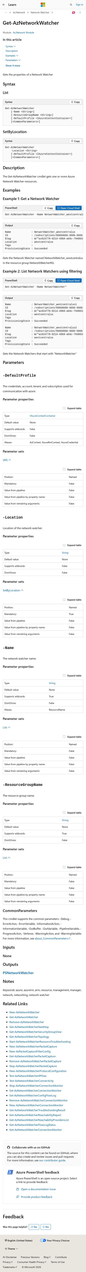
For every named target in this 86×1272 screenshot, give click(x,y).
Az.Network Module (23, 32)
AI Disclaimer (10, 1257)
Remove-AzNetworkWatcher (26, 1022)
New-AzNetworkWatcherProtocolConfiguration (38, 1071)
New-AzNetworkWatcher (24, 1012)
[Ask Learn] (73, 12)
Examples (12, 55)
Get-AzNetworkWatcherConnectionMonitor (35, 1129)
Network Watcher (40, 12)
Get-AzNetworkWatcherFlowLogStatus (32, 1125)
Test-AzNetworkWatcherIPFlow (27, 1076)
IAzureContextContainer (42, 415)
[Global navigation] (3, 5)
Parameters (13, 60)
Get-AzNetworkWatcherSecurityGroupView (35, 1032)
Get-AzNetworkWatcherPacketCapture (32, 1056)
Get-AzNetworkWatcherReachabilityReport (35, 1115)
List (6, 727)
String (65, 552)
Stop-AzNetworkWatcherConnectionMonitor (36, 1085)
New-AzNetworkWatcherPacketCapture (33, 1046)
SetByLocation (13, 590)
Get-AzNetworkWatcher (23, 1017)
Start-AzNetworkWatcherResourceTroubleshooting (40, 1041)
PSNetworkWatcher (18, 972)
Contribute (61, 1257)
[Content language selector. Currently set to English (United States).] (19, 1240)
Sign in (79, 4)
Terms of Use (58, 1262)
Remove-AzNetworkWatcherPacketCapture (35, 1061)
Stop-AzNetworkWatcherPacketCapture (33, 1066)
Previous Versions (30, 1257)
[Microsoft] (43, 4)
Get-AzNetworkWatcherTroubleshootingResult (37, 1110)
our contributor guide (52, 1160)
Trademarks (9, 1267)
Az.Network (19, 12)
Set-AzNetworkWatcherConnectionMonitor (35, 1090)
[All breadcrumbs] (6, 12)
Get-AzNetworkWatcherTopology (29, 1036)
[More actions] (80, 12)
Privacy (6, 1262)
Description (12, 50)
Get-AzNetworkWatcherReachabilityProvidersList (39, 1120)
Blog (46, 1257)
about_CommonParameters (51, 938)
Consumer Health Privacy (30, 1262)
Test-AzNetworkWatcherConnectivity (31, 1080)
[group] (43, 215)
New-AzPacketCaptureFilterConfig (29, 1051)
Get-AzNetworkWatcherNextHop (29, 1027)
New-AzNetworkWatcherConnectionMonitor (36, 1105)
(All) (7, 460)
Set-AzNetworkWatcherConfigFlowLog (32, 1095)
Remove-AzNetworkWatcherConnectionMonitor (38, 1100)
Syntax (11, 46)
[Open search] (71, 5)
